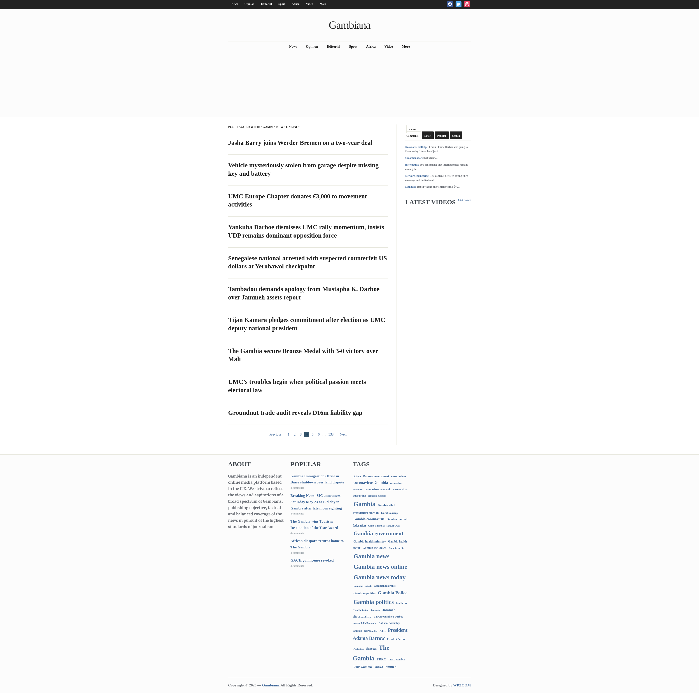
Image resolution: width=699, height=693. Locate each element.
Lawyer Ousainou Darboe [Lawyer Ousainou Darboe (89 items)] (388, 616)
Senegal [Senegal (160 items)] (371, 648)
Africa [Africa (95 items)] (357, 476)
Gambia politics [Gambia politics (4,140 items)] (373, 602)
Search (456, 135)
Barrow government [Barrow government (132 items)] (376, 476)
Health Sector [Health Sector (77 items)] (360, 610)
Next (343, 434)
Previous (275, 434)
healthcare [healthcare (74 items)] (401, 603)
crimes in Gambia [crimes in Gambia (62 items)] (377, 495)
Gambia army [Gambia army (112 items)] (389, 512)
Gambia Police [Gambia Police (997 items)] (392, 592)
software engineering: (417, 175)
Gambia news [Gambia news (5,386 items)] (371, 556)
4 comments (297, 487)
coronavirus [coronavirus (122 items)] (398, 476)
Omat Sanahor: (414, 157)
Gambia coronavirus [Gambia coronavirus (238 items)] (368, 519)
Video (309, 3)
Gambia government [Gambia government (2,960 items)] (378, 533)
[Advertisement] (349, 84)
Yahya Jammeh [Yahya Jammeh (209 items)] (385, 666)
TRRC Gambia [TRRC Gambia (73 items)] (396, 659)
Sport (281, 3)
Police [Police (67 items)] (382, 631)
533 (331, 434)
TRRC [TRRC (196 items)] (381, 659)
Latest (427, 135)
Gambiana (349, 25)
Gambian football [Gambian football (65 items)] (362, 585)
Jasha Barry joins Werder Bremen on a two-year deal (300, 142)
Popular (441, 135)
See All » (464, 199)
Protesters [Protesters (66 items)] (358, 649)
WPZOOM (462, 685)
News (234, 3)
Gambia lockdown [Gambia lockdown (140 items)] (374, 548)
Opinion (250, 3)
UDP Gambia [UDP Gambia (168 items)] (362, 666)
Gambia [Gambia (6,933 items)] (364, 504)
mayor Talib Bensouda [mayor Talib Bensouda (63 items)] (364, 623)
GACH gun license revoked (312, 560)
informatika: (412, 164)
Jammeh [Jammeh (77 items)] (375, 610)
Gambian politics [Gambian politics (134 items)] (364, 593)
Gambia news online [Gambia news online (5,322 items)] (380, 566)
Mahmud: (410, 186)
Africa (295, 3)
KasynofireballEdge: (416, 147)
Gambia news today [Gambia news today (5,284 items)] (379, 577)
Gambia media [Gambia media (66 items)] (396, 548)
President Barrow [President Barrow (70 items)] (396, 639)
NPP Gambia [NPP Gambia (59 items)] (370, 631)
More (323, 3)
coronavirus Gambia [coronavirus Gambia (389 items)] (370, 482)
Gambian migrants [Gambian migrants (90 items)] (384, 585)
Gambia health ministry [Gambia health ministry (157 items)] (369, 541)
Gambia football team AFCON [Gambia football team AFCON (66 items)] (384, 525)
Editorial (266, 3)
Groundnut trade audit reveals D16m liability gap (295, 412)
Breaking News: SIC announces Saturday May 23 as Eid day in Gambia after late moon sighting (316, 502)
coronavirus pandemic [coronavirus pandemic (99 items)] (378, 489)
